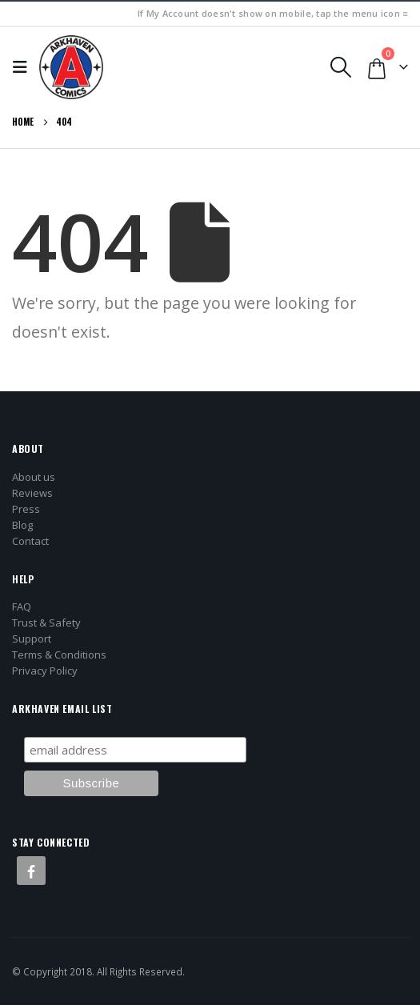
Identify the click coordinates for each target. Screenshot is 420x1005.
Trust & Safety (46, 622)
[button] (24, 67)
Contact (30, 541)
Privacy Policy (45, 670)
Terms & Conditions (59, 654)
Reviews (32, 493)
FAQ (21, 606)
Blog (22, 525)
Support (31, 638)
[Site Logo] (71, 67)
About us (33, 477)
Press (26, 509)
